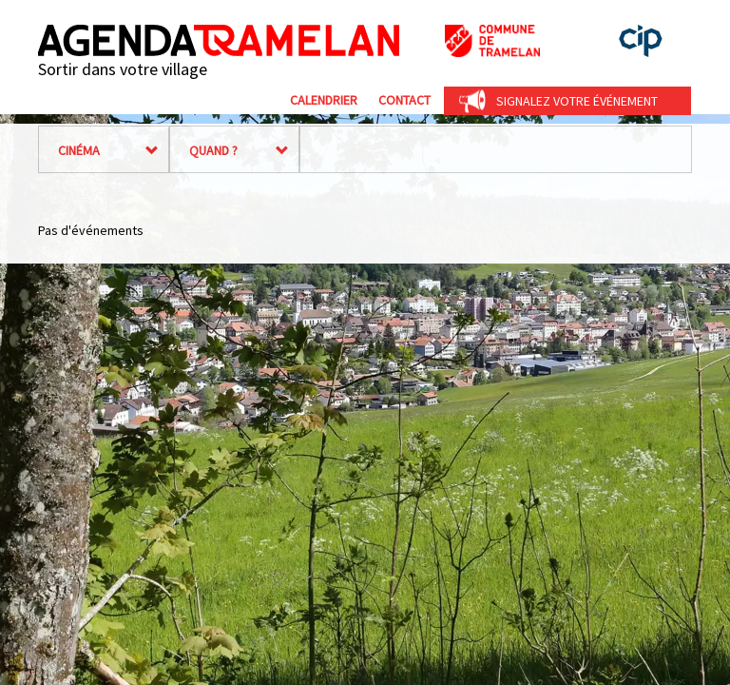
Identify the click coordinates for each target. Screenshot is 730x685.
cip (641, 41)
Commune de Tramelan (492, 41)
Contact (404, 99)
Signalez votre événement (577, 100)
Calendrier (323, 99)
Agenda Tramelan (218, 40)
